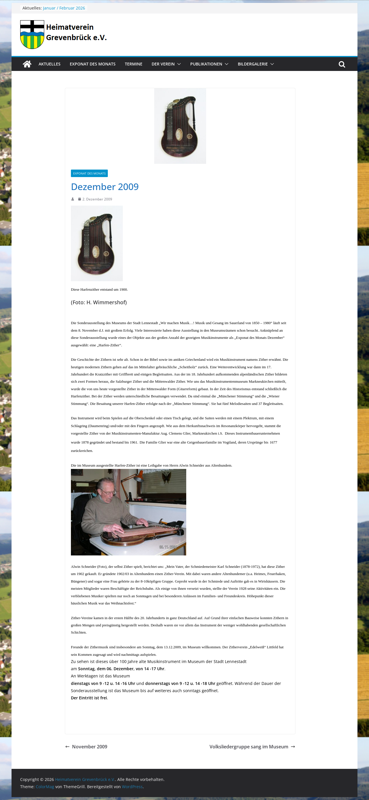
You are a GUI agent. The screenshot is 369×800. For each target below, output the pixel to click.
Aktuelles (50, 64)
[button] (178, 64)
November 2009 (86, 746)
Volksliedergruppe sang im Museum (252, 746)
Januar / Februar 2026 (64, 8)
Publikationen (206, 64)
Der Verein (163, 64)
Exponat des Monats (93, 64)
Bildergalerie (253, 64)
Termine (133, 64)
